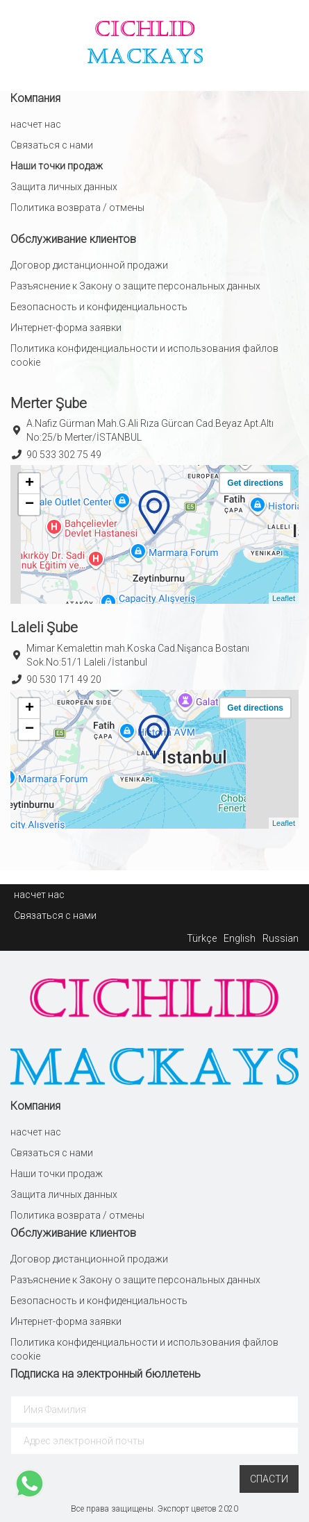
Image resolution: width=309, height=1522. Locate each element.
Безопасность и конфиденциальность (98, 306)
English (240, 938)
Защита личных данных (63, 186)
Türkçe (202, 938)
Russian (280, 938)
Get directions (255, 483)
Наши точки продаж (56, 165)
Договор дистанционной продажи (89, 265)
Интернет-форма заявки (66, 327)
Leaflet (283, 598)
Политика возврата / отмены (77, 207)
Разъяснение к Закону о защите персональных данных (135, 285)
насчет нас (35, 124)
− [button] (29, 504)
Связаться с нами (51, 145)
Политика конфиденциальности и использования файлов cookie (144, 355)
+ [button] (29, 483)
